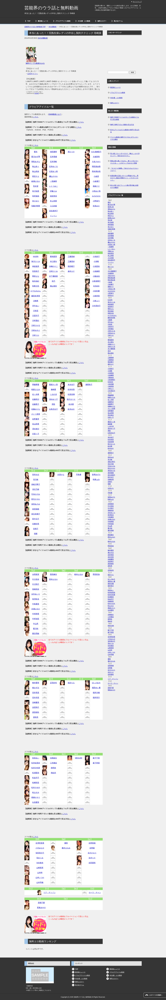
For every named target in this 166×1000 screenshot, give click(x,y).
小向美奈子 (96, 306)
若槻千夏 (41, 903)
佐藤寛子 (35, 404)
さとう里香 (35, 414)
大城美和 (96, 157)
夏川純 (35, 629)
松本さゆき (35, 787)
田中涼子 (35, 519)
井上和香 (53, 201)
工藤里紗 (71, 261)
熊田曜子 (71, 266)
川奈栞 (35, 311)
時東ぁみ (96, 479)
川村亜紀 (35, 320)
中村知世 (35, 619)
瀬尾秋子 (88, 384)
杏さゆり (35, 201)
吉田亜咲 (92, 863)
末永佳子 (71, 384)
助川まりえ (71, 399)
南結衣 (53, 773)
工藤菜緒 (71, 256)
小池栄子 (96, 256)
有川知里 (35, 191)
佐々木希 (35, 394)
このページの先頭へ (155, 995)
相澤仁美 (111, 207)
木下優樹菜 (53, 276)
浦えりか (71, 152)
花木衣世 (35, 697)
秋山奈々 (35, 166)
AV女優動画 (42, 38)
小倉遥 (96, 176)
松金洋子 (35, 778)
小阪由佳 (96, 276)
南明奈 (53, 768)
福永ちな (71, 683)
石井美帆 (53, 162)
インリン (53, 216)
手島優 (78, 474)
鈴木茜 (71, 404)
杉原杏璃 (71, 394)
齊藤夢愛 (35, 384)
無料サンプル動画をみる (35, 63)
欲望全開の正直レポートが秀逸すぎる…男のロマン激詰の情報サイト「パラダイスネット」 (124, 178)
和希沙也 (35, 286)
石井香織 (53, 157)
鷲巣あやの (41, 908)
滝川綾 (35, 479)
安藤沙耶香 (35, 206)
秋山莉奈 (35, 171)
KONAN (96, 286)
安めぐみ (39, 858)
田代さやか (35, 499)
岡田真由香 (96, 166)
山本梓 (39, 873)
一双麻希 (53, 181)
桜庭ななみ (35, 389)
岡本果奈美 (96, 171)
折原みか (96, 206)
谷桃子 (35, 529)
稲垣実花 (53, 196)
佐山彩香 (35, 424)
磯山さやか (53, 176)
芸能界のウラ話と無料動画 (51, 7)
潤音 (53, 404)
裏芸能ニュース (43, 21)
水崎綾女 (53, 758)
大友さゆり (96, 162)
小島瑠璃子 (96, 281)
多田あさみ (35, 504)
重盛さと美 (53, 384)
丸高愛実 (35, 802)
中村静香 (35, 614)
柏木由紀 (35, 281)
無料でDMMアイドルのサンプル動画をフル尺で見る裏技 (124, 118)
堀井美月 (96, 697)
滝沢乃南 (35, 489)
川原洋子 (35, 316)
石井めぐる (53, 166)
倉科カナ (71, 271)
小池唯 (96, 261)
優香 (66, 843)
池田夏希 (53, 152)
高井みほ (35, 474)
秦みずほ (35, 688)
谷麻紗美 (35, 524)
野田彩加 (96, 574)
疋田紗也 (53, 683)
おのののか (96, 196)
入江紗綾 (53, 206)
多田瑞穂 (35, 509)
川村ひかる (35, 325)
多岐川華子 (35, 484)
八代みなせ (40, 848)
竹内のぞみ (35, 494)
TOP (28, 21)
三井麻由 (53, 763)
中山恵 (35, 624)
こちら (35, 117)
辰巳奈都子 (35, 514)
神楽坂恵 (35, 266)
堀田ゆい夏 (96, 688)
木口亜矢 (53, 261)
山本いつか (40, 877)
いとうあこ (53, 186)
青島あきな (35, 162)
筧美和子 (35, 271)
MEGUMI (78, 758)
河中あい (35, 306)
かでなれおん (35, 291)
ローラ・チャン (95, 892)
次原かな (60, 474)
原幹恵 (35, 717)
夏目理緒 (35, 633)
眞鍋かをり (35, 797)
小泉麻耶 (96, 271)
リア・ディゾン (49, 892)
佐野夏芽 (35, 419)
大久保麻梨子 (96, 152)
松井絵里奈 (35, 763)
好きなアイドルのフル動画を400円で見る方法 (124, 131)
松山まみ (35, 792)
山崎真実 (39, 868)
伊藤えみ (53, 191)
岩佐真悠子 (53, 211)
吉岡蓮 (92, 848)
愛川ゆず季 (35, 157)
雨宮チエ (35, 176)
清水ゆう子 (53, 399)
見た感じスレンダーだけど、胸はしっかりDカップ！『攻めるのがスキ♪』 (124, 155)
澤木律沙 (35, 429)
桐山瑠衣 (53, 286)
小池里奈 (96, 266)
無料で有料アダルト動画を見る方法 (122, 124)
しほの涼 (53, 394)
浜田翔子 (35, 707)
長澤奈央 (35, 599)
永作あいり (35, 594)
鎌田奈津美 (35, 296)
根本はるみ (78, 574)
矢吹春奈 (39, 863)
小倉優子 (96, 181)
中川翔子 (35, 584)
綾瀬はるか (35, 181)
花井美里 (35, 693)
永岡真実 (35, 574)
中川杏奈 (35, 579)
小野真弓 (96, 201)
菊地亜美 (53, 256)
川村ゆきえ (35, 330)
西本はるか (53, 579)
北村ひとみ (53, 271)
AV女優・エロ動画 (84, 21)
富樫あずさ (96, 474)
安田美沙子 (40, 853)
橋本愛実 (35, 683)
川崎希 (35, 301)
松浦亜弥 (35, 773)
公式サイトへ (32, 74)
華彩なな (35, 276)
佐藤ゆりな (35, 409)
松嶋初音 (35, 783)
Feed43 (36, 93)
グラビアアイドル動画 (63, 21)
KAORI (36, 256)
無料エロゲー (102, 21)
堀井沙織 (96, 693)
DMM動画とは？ (55, 114)
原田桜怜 (35, 712)
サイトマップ (137, 2)
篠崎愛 (53, 389)
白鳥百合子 (53, 409)
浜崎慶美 (35, 702)
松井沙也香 (35, 768)
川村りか (35, 335)
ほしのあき (96, 683)
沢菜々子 (35, 434)
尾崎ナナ (96, 186)
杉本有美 (71, 389)
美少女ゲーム (118, 21)
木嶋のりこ (53, 266)
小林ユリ (96, 301)
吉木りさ (92, 858)
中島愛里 (35, 604)
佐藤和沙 (35, 399)
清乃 (53, 281)
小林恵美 (96, 296)
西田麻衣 (53, 574)
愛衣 (35, 152)
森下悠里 (96, 763)
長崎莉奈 (35, 589)
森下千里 (96, 758)
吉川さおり (92, 853)
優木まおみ (66, 848)
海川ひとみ (35, 261)
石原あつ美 (53, 171)
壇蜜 (35, 534)
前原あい (35, 758)
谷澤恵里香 (40, 843)
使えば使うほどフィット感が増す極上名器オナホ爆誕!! (124, 186)
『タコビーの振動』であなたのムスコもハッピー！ (124, 169)
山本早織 (39, 882)
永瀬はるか (35, 609)
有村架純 (35, 196)
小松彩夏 (96, 291)
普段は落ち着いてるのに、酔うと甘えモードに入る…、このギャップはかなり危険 (124, 162)
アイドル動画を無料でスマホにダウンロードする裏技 (124, 138)
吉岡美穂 (92, 843)
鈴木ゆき (71, 409)
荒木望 (35, 186)
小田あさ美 (96, 191)
